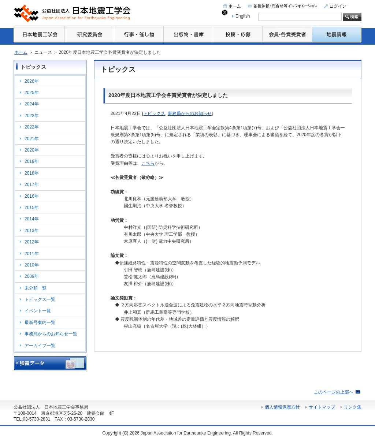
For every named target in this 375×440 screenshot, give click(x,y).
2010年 (32, 265)
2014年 (32, 218)
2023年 (32, 115)
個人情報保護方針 (282, 407)
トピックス (154, 113)
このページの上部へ (333, 392)
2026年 (32, 81)
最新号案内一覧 (40, 322)
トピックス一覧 (40, 299)
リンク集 (352, 407)
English (242, 16)
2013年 (32, 230)
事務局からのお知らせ (190, 113)
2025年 (32, 92)
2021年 (32, 138)
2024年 (32, 104)
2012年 (32, 242)
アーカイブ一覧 (40, 345)
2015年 (32, 207)
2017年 (32, 184)
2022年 (32, 127)
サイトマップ (322, 407)
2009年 (32, 276)
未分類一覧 (36, 288)
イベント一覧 (38, 310)
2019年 (32, 161)
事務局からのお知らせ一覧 (51, 333)
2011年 (32, 253)
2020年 (32, 150)
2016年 (32, 196)
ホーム (20, 52)
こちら (148, 163)
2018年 (32, 173)
